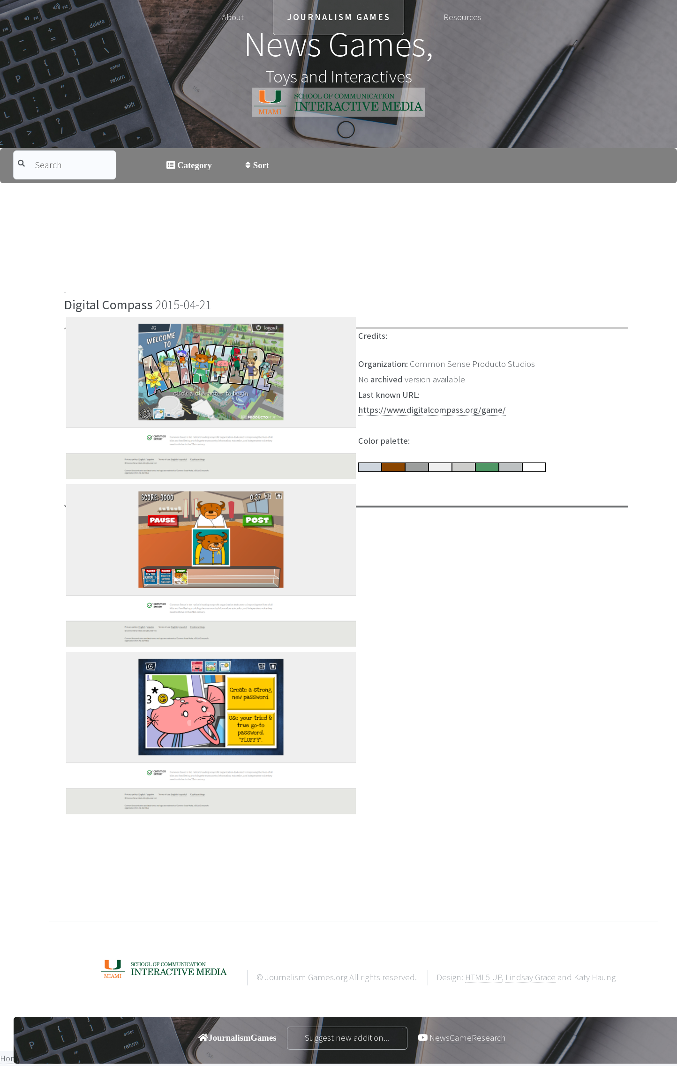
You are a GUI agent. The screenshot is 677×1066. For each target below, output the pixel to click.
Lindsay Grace (530, 977)
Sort (260, 165)
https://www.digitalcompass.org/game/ (432, 409)
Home (11, 1058)
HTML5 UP (483, 977)
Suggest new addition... (347, 1037)
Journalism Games (339, 17)
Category (193, 165)
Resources (462, 17)
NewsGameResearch (467, 1037)
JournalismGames (242, 1037)
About (233, 17)
